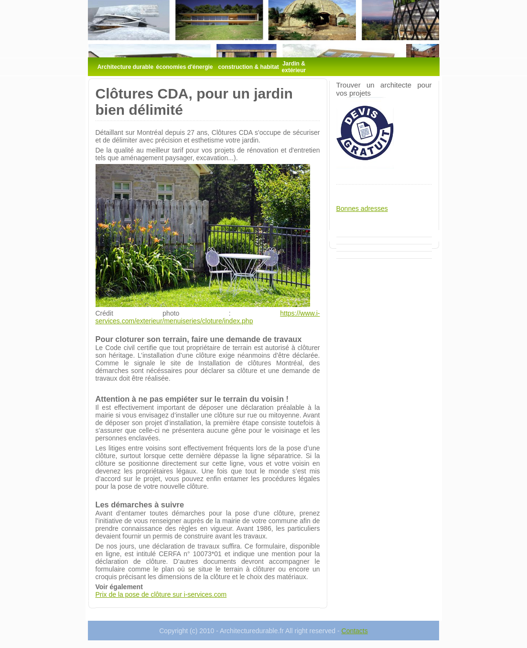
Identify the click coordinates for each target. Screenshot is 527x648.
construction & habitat (248, 67)
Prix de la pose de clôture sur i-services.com (161, 594)
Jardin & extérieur (294, 67)
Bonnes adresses (362, 208)
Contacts (355, 631)
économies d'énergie (184, 67)
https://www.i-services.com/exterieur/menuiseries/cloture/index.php (208, 317)
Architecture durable (125, 67)
